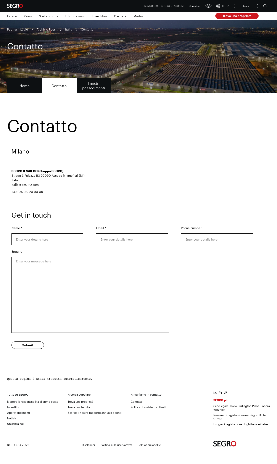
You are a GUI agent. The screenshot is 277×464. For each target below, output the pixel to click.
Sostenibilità (49, 16)
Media (138, 16)
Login (246, 6)
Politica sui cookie (149, 445)
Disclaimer (88, 445)
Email (101, 228)
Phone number (191, 228)
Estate (12, 16)
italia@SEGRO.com (25, 184)
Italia (68, 29)
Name (16, 228)
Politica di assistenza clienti (148, 407)
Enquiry (16, 251)
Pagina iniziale (17, 29)
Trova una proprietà (237, 16)
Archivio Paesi (46, 29)
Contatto (137, 401)
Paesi (28, 16)
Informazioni (75, 16)
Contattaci (195, 6)
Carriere (120, 16)
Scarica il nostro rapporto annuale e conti (94, 412)
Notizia (11, 418)
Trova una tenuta (79, 407)
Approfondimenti (18, 412)
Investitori (99, 16)
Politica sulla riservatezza (116, 445)
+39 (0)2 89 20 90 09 (27, 192)
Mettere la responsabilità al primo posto (32, 401)
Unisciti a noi (15, 423)
